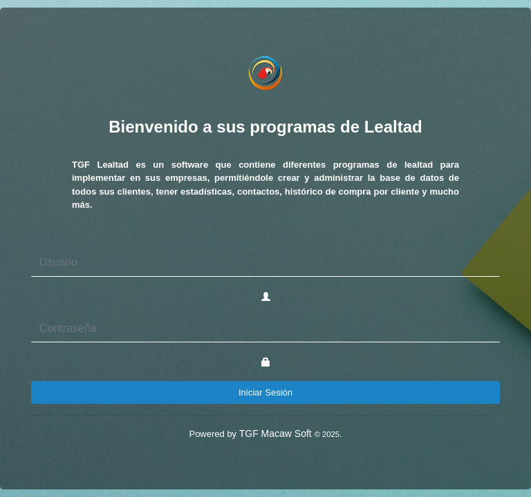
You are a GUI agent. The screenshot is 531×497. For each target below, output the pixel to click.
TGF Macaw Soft (289, 433)
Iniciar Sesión (265, 392)
